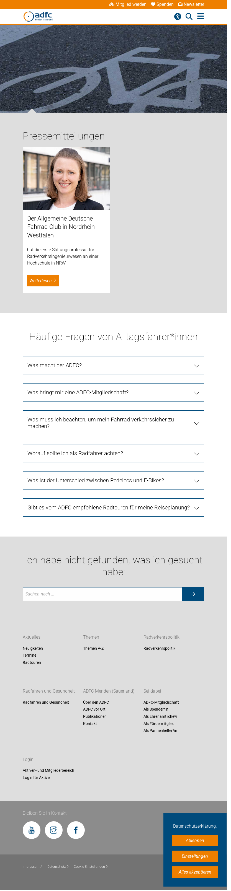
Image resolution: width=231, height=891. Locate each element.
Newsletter (191, 4)
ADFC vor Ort (94, 709)
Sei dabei (152, 691)
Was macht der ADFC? (54, 365)
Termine (29, 655)
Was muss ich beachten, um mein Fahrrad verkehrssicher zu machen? (100, 422)
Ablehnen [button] (195, 840)
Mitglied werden (128, 4)
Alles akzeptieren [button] (195, 872)
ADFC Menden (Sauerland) (108, 691)
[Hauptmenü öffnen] (200, 16)
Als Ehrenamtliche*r (160, 716)
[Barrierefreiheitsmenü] (177, 16)
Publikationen (95, 716)
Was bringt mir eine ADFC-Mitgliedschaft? (78, 392)
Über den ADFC (96, 702)
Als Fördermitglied (158, 723)
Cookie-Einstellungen (91, 867)
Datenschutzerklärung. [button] (195, 826)
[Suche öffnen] (189, 16)
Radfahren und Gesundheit (49, 691)
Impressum (33, 867)
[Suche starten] (193, 594)
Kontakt (90, 723)
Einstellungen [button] (195, 856)
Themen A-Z (93, 648)
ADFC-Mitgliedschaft (161, 702)
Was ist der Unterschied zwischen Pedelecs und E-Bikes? (95, 480)
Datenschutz (58, 867)
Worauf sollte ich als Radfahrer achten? (75, 453)
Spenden (162, 4)
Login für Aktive (36, 777)
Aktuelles (31, 637)
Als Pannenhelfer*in (160, 731)
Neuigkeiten (33, 648)
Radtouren (32, 662)
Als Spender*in (155, 709)
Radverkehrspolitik (161, 637)
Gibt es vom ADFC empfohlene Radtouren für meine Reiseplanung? (108, 507)
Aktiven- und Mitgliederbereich (48, 770)
